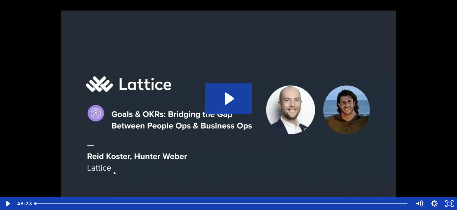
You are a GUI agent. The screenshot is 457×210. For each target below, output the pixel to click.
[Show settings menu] (434, 203)
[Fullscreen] (449, 203)
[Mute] (419, 203)
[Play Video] (7, 203)
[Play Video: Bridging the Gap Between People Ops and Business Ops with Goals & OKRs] (228, 98)
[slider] (222, 203)
